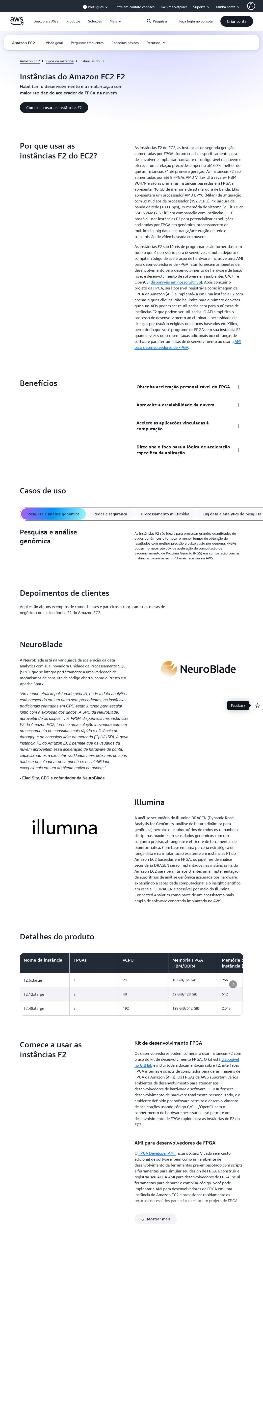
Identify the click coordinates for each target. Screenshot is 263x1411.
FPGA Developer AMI (157, 1153)
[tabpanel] (131, 546)
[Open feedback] (257, 705)
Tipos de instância (60, 61)
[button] (45, 21)
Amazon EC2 (30, 61)
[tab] (53, 513)
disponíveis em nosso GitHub (176, 282)
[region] (131, 984)
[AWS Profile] (251, 6)
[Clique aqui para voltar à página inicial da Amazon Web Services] (17, 24)
